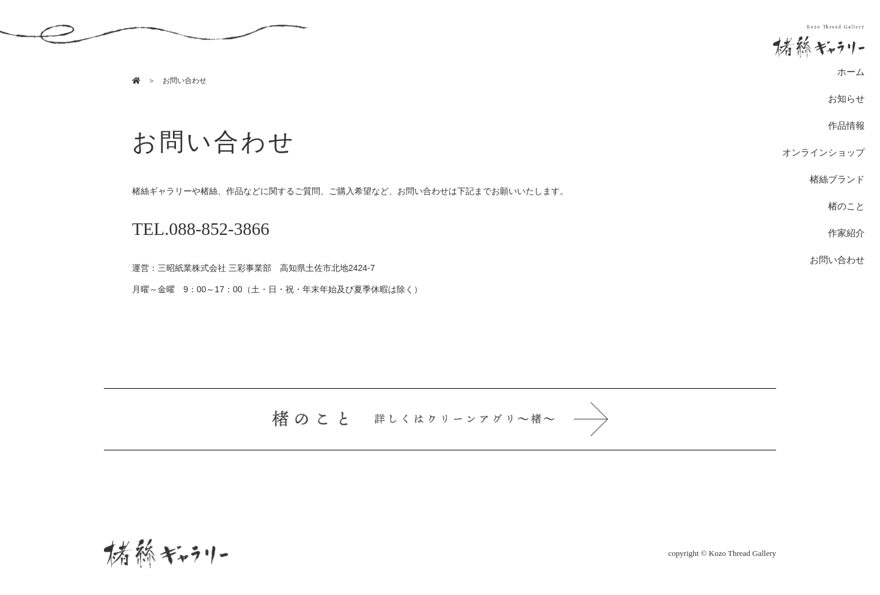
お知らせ (846, 99)
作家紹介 (846, 233)
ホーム (851, 72)
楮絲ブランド (837, 179)
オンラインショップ (823, 152)
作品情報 (846, 126)
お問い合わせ (837, 260)
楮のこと (846, 206)
